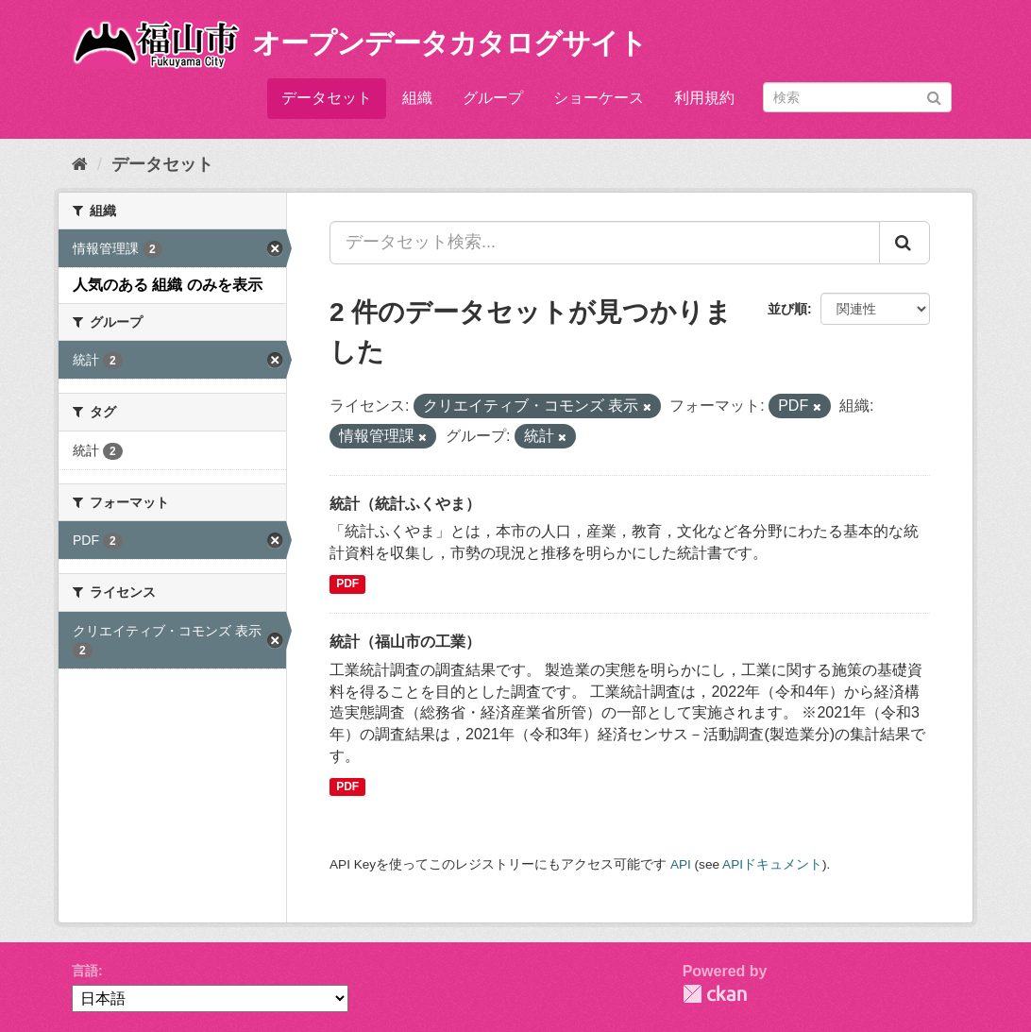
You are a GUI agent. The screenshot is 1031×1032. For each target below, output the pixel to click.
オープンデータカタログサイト (449, 43)
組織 (417, 98)
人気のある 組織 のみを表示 (167, 285)
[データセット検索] (857, 97)
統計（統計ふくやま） (405, 504)
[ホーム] (80, 164)
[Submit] (934, 96)
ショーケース (598, 98)
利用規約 (704, 98)
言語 (85, 970)
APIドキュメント (772, 864)
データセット (326, 98)
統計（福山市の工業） (405, 642)
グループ (493, 98)
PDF (347, 583)
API (680, 864)
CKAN (715, 994)
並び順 (787, 308)
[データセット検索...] (605, 242)
